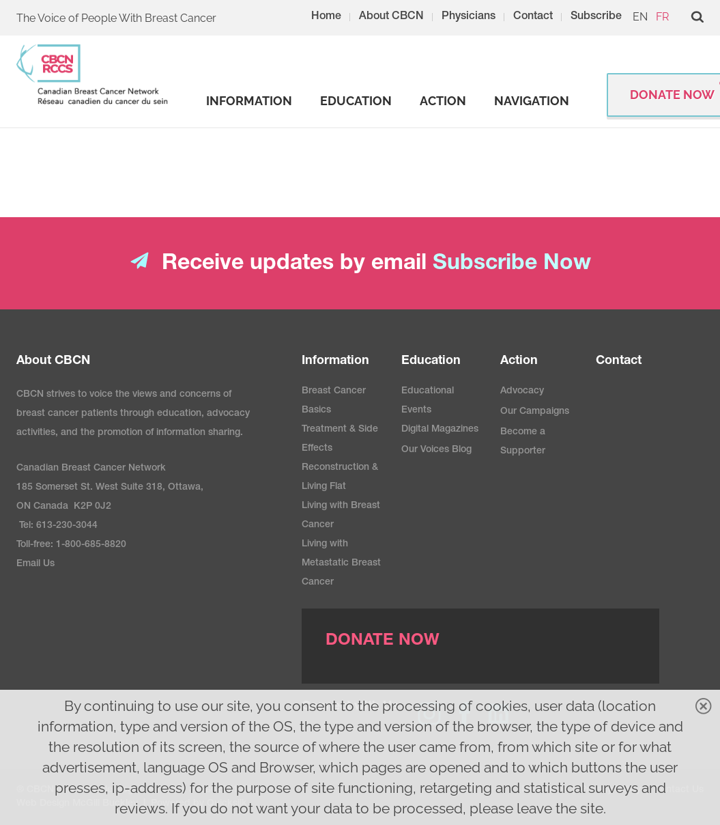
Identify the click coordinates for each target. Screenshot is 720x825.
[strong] (249, 101)
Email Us (35, 564)
